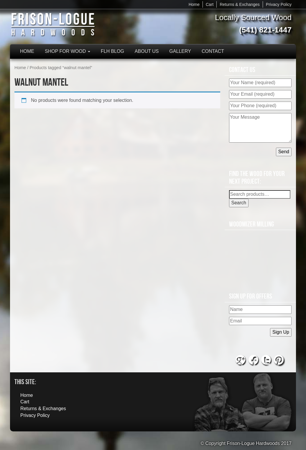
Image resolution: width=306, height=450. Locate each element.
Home (194, 4)
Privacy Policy (279, 4)
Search (238, 202)
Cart (209, 4)
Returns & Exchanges (239, 4)
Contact (213, 51)
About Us (147, 51)
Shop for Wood (67, 51)
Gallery (180, 51)
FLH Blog (112, 51)
